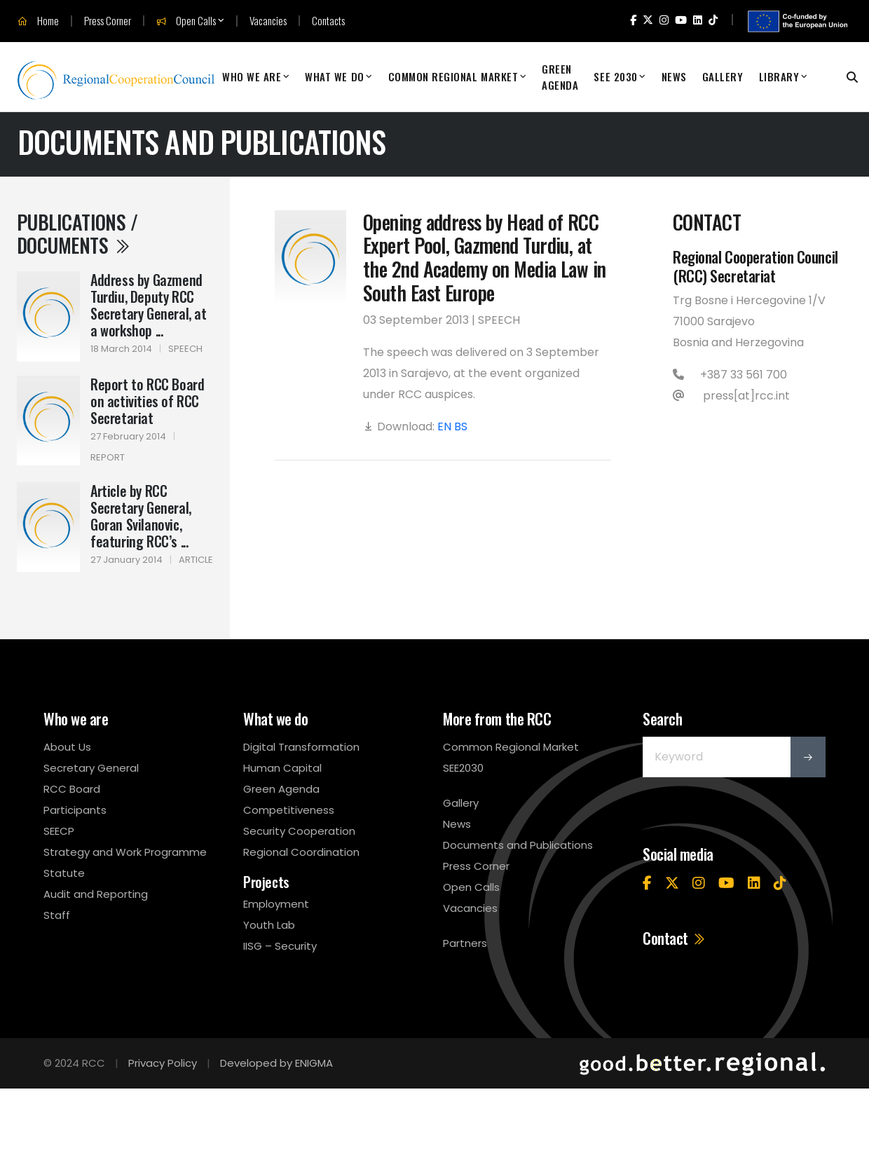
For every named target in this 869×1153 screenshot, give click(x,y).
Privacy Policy (162, 1063)
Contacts (328, 20)
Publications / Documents (77, 233)
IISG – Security (280, 946)
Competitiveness (288, 810)
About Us (67, 746)
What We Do (334, 76)
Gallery (723, 76)
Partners (465, 943)
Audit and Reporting (95, 894)
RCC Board (71, 789)
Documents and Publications (518, 845)
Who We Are (251, 76)
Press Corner (107, 20)
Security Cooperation (299, 831)
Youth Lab (269, 924)
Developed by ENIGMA (276, 1063)
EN (444, 426)
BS (460, 426)
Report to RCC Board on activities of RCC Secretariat (147, 401)
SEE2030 (463, 767)
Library (779, 76)
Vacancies (268, 20)
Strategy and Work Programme (125, 852)
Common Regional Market (453, 76)
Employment (276, 903)
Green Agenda (560, 77)
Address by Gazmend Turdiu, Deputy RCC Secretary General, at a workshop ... (148, 305)
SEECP (58, 831)
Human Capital (282, 767)
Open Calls (186, 21)
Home (38, 21)
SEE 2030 (615, 76)
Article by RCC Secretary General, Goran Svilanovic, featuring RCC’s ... (140, 516)
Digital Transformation (301, 746)
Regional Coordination (301, 852)
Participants (75, 810)
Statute (64, 873)
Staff (56, 915)
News (674, 76)
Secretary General (91, 767)
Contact (674, 938)
